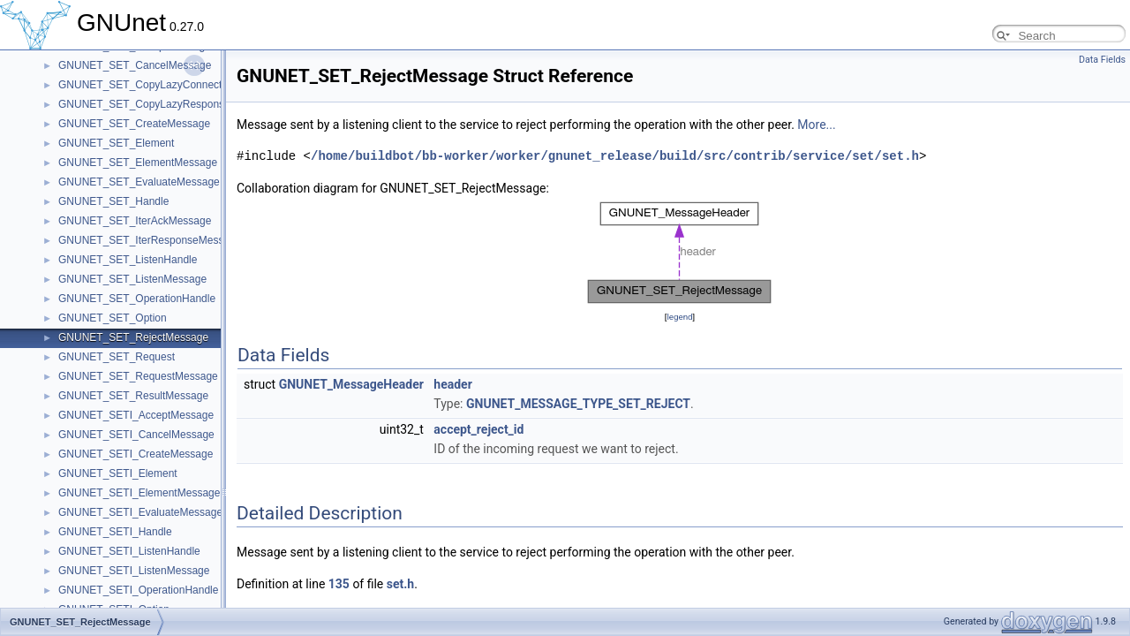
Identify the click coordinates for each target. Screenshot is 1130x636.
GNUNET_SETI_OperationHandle (138, 590)
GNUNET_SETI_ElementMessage (139, 493)
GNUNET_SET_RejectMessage (133, 337)
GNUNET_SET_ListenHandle (127, 260)
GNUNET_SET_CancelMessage (134, 65)
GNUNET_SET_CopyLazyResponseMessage (165, 104)
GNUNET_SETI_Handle (115, 532)
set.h (400, 584)
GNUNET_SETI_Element (117, 473)
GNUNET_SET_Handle (113, 201)
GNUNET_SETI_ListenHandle (129, 551)
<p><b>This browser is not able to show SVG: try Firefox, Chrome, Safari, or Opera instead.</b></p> (680, 252)
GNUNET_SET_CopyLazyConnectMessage (161, 85)
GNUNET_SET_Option (112, 318)
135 (339, 584)
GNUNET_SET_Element (116, 143)
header (452, 384)
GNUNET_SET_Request (116, 357)
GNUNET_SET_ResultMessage (133, 396)
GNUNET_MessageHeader (351, 384)
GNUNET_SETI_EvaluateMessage (140, 512)
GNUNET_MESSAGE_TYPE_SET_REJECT (578, 404)
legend (679, 317)
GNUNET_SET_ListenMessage (132, 279)
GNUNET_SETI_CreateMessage (135, 454)
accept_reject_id (478, 429)
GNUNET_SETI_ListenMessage (133, 570)
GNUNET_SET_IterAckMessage (134, 221)
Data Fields (1102, 59)
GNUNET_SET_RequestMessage (138, 376)
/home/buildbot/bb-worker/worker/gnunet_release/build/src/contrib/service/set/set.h (615, 156)
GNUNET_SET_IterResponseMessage (149, 240)
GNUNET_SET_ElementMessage (137, 162)
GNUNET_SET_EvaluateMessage (139, 182)
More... (816, 124)
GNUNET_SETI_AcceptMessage (136, 415)
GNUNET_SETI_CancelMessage (136, 434)
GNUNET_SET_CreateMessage (134, 123)
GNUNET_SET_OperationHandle (136, 298)
